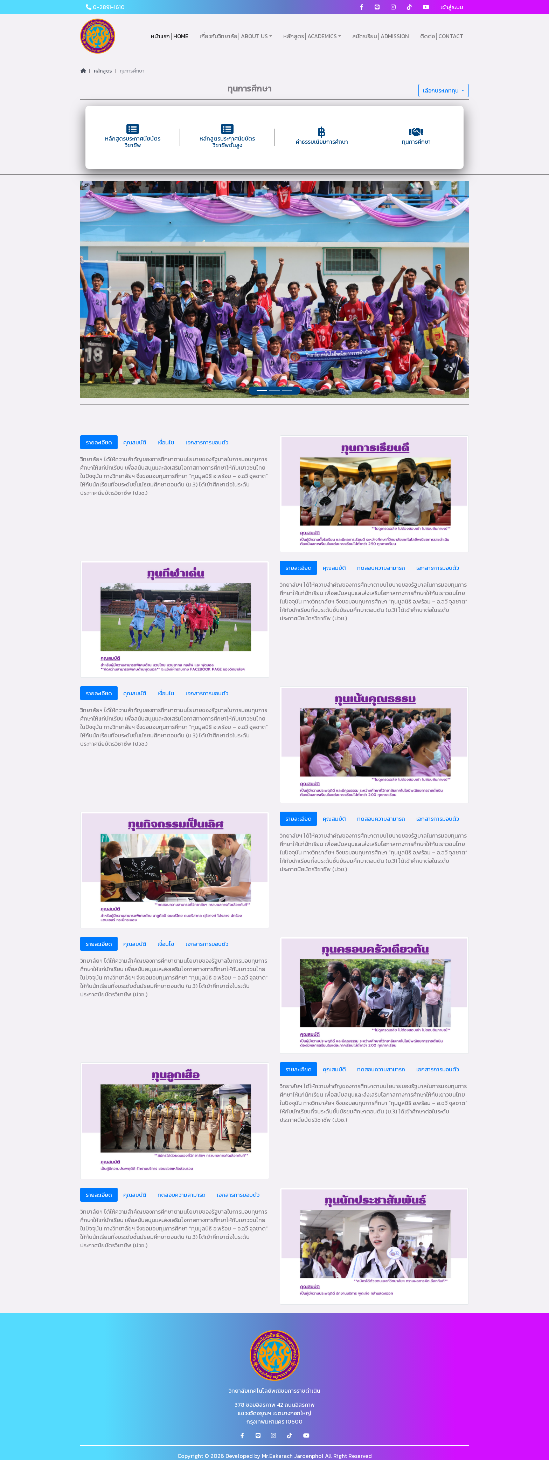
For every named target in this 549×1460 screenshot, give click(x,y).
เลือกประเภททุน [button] (441, 90)
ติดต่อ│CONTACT (441, 36)
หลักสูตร (103, 71)
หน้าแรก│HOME (169, 36)
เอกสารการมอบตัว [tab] (207, 442)
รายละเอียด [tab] (99, 442)
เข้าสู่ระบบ (451, 7)
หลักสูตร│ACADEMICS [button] (310, 36)
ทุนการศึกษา (132, 71)
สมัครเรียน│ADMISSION (380, 36)
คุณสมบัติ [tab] (134, 442)
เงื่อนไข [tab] (166, 442)
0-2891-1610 (105, 7)
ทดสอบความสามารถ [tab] (381, 568)
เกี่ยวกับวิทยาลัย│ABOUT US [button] (234, 36)
